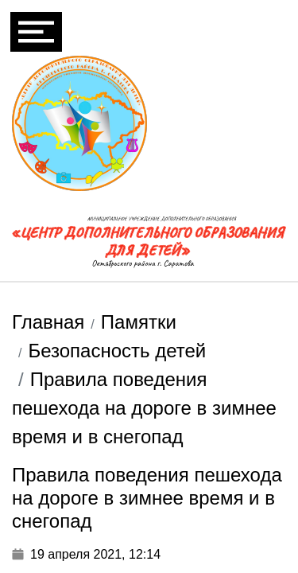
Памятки (138, 322)
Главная (48, 322)
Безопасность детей (117, 350)
